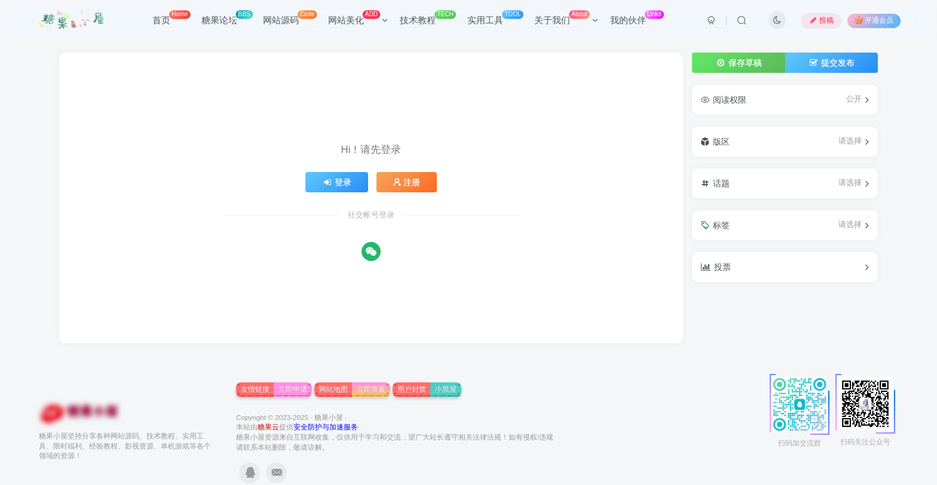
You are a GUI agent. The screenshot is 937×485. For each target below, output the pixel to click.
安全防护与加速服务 (325, 427)
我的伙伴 (637, 17)
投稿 (821, 20)
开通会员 (874, 20)
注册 (407, 182)
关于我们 (566, 17)
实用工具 (495, 17)
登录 (337, 182)
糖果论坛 (227, 17)
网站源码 (290, 17)
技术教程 (428, 17)
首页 (171, 17)
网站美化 (358, 17)
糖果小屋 (328, 417)
